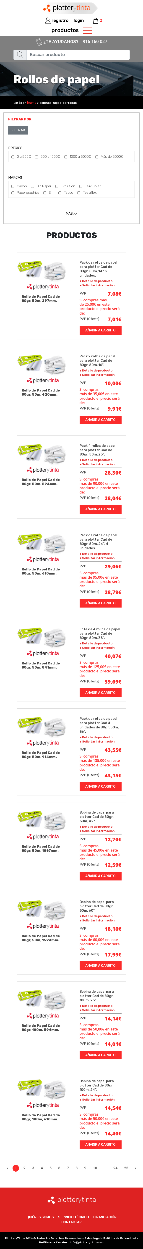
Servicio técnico (73, 1217)
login (79, 20)
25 (126, 1168)
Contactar (71, 1222)
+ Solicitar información (97, 285)
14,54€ (113, 1108)
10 (95, 1168)
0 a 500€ (24, 157)
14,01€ (113, 1044)
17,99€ (113, 954)
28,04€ (113, 498)
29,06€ (113, 566)
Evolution (68, 186)
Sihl (51, 193)
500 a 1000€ (50, 157)
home (31, 103)
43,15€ (113, 775)
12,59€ (113, 864)
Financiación (105, 1217)
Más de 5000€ (112, 157)
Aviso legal (92, 1238)
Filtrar (18, 130)
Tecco (68, 193)
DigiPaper (43, 186)
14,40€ (113, 1133)
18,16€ (113, 928)
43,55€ (113, 749)
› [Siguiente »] (135, 1168)
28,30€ (113, 472)
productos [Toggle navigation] (71, 30)
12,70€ (113, 839)
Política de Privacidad (119, 1238)
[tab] (71, 213)
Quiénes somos (40, 1217)
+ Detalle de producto (96, 281)
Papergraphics (28, 193)
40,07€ (113, 656)
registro (56, 20)
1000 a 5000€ (80, 157)
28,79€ (113, 592)
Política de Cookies (53, 1242)
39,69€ (113, 681)
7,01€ (115, 319)
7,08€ (115, 293)
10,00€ (113, 383)
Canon (22, 186)
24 (115, 1168)
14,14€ (113, 1018)
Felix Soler (93, 186)
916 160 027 (95, 41)
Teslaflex (90, 193)
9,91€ (115, 408)
